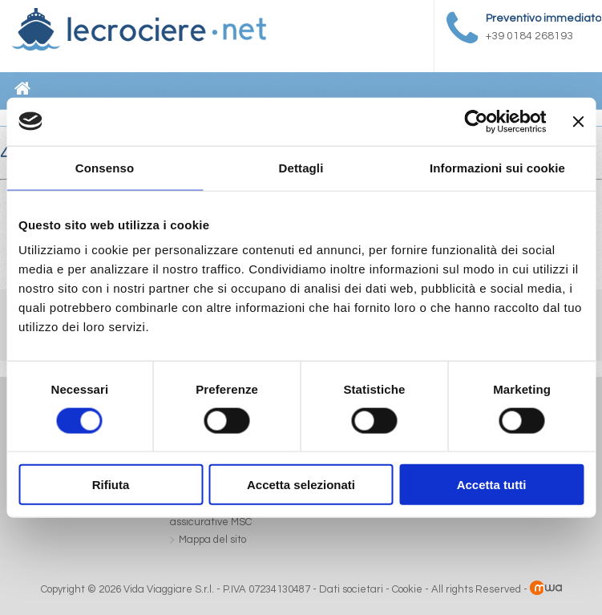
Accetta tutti (492, 485)
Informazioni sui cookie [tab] (497, 167)
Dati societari (351, 589)
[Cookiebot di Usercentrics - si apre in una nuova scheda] (476, 121)
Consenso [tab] (104, 167)
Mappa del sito (212, 539)
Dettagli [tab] (301, 167)
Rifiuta (111, 485)
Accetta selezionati (301, 485)
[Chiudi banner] (578, 121)
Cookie (407, 589)
